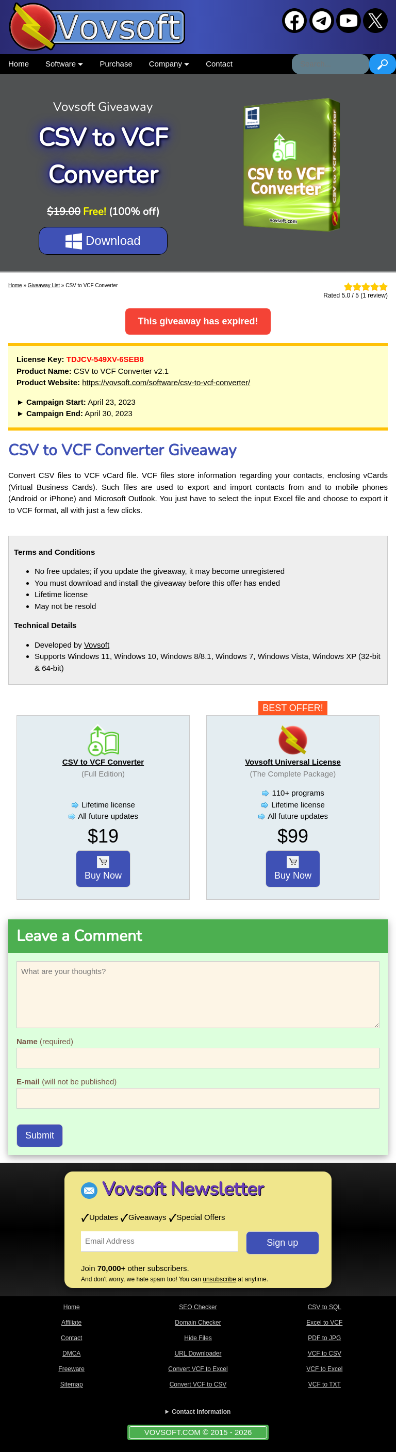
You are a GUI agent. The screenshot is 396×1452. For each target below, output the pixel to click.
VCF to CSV (324, 1353)
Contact (219, 63)
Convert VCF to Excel (197, 1369)
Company (169, 63)
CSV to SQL (324, 1307)
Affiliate (71, 1322)
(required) (44, 1041)
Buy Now (103, 868)
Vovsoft (96, 644)
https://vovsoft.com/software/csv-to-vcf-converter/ (166, 382)
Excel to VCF (324, 1322)
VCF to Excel (324, 1369)
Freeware (71, 1369)
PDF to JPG (324, 1338)
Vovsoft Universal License (293, 761)
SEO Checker (198, 1307)
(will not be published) (66, 1081)
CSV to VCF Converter (103, 761)
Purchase (116, 63)
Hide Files (197, 1338)
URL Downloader (198, 1353)
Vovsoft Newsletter (182, 1189)
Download (102, 241)
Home (18, 63)
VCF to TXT (324, 1384)
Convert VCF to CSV (198, 1384)
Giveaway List (44, 285)
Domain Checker (198, 1322)
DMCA (71, 1353)
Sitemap (71, 1384)
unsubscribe (219, 1279)
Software (64, 63)
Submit (39, 1135)
